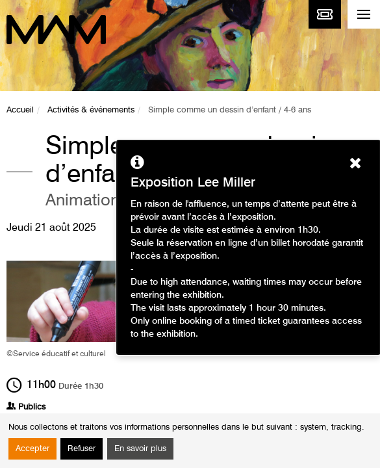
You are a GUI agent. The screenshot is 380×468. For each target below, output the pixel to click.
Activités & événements (90, 110)
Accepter (32, 449)
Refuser (81, 449)
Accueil (20, 110)
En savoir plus (140, 449)
